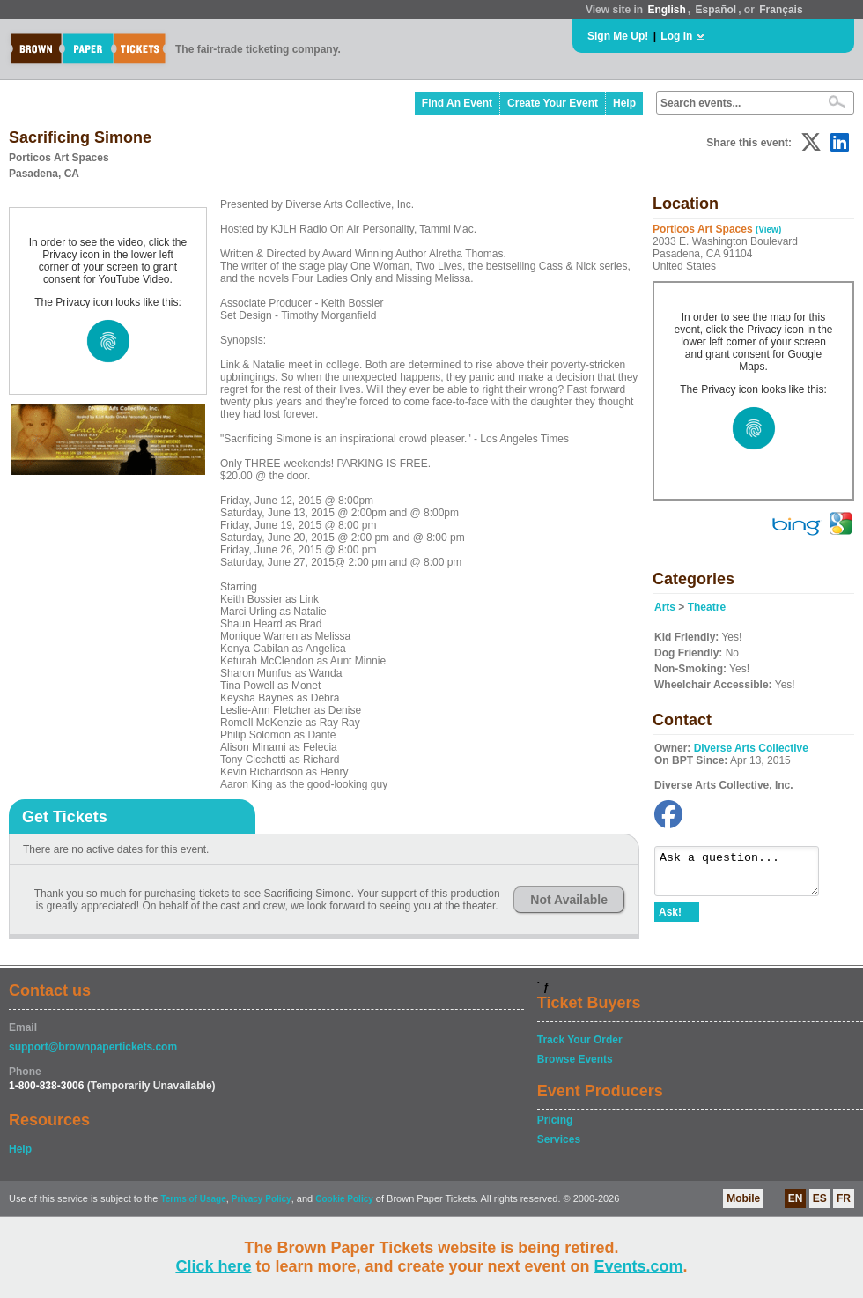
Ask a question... (745, 875)
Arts (664, 607)
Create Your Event (552, 103)
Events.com (638, 1266)
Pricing (555, 1120)
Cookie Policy (344, 1199)
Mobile (743, 1198)
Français (780, 10)
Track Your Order (580, 1040)
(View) (768, 229)
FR (844, 1198)
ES (820, 1198)
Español (716, 10)
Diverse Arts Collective (751, 748)
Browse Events (575, 1059)
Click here (213, 1266)
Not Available (569, 900)
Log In (676, 36)
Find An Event (457, 103)
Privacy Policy (261, 1199)
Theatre (707, 607)
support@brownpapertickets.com (93, 1047)
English (666, 10)
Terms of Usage (192, 1199)
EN (795, 1198)
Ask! (670, 920)
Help (624, 103)
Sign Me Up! (617, 36)
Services (558, 1139)
